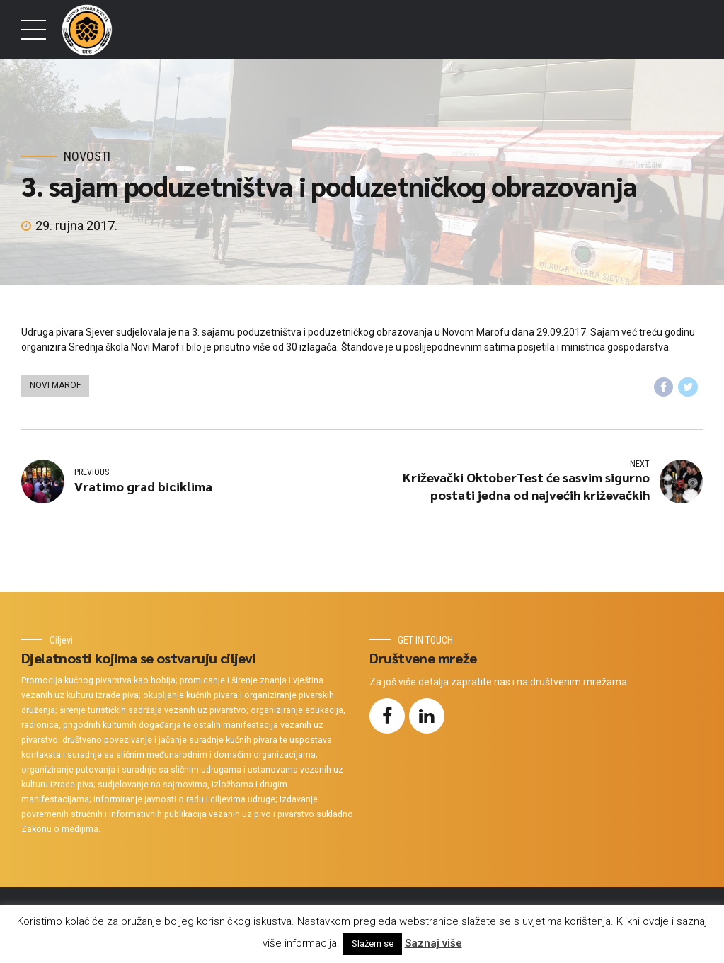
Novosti (87, 156)
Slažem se (372, 943)
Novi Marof (55, 385)
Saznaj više (433, 943)
